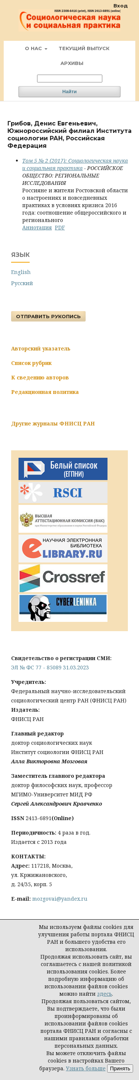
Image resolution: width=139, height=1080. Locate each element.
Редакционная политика (45, 391)
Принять (120, 1068)
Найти (69, 91)
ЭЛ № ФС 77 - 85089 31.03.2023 (50, 667)
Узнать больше (86, 1068)
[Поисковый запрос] (69, 78)
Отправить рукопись (48, 316)
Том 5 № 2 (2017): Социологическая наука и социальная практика (75, 164)
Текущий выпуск (84, 48)
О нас (34, 48)
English (21, 271)
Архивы (71, 63)
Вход (120, 6)
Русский (22, 283)
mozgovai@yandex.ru (59, 898)
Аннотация (37, 227)
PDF (60, 227)
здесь (104, 993)
